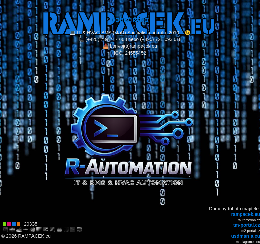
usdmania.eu (245, 236)
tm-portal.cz (246, 225)
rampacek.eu (245, 214)
